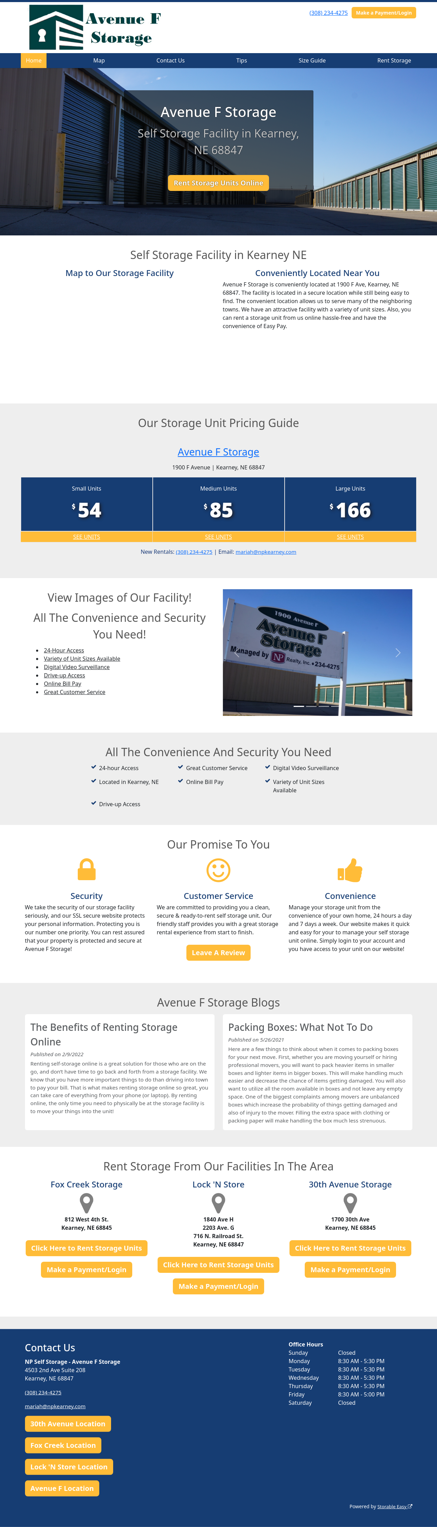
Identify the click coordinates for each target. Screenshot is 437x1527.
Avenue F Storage (218, 451)
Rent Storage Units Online (218, 182)
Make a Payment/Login (384, 12)
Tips (241, 60)
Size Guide (312, 60)
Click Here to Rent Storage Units (86, 1260)
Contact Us (171, 60)
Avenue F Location (62, 1488)
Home (34, 60)
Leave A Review (218, 952)
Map (99, 60)
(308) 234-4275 (329, 13)
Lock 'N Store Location (69, 1466)
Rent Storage (394, 60)
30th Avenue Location (68, 1423)
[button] (237, 652)
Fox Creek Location (63, 1445)
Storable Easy (394, 1506)
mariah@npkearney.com (267, 552)
